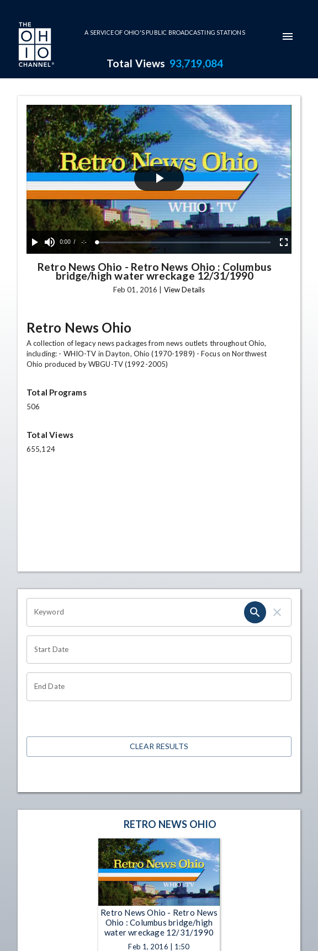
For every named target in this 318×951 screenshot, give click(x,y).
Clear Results (159, 746)
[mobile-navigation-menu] (288, 36)
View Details (184, 289)
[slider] (184, 242)
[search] (255, 612)
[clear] (277, 612)
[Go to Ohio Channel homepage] (35, 45)
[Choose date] (155, 649)
